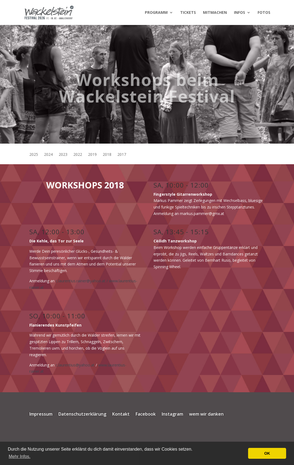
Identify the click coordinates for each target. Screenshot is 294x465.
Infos (239, 13)
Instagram (172, 414)
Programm (156, 13)
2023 (63, 155)
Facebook (146, 414)
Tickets (188, 13)
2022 (77, 155)
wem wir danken (206, 414)
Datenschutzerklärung (82, 414)
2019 (92, 155)
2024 (48, 155)
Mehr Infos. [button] (19, 456)
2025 (33, 155)
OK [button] (267, 453)
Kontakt (121, 414)
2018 (107, 155)
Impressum (40, 414)
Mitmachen (215, 13)
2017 (121, 155)
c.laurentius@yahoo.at (75, 365)
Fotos (264, 13)
